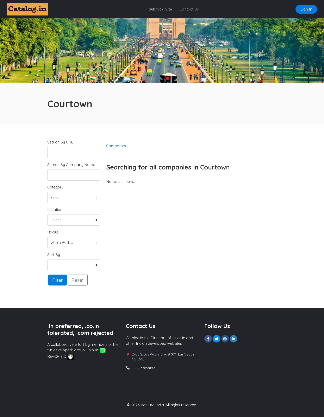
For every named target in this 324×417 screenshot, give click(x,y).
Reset (78, 280)
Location (54, 209)
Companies (116, 145)
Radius (53, 232)
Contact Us (189, 9)
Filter (57, 280)
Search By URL (60, 142)
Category (55, 187)
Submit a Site (160, 9)
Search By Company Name (71, 164)
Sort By (53, 254)
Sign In (306, 9)
